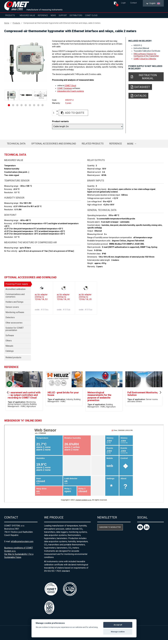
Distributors (76, 15)
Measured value (27, 15)
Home (6, 23)
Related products (93, 143)
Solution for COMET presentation (15, 329)
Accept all (118, 625)
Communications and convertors (15, 295)
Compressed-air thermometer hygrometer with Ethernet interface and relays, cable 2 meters (61, 23)
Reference (43, 15)
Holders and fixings (14, 302)
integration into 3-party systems (70, 91)
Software (10, 335)
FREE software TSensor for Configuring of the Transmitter (146, 55)
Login (123, 3)
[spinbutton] (54, 112)
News (53, 15)
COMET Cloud (91, 15)
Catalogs (10, 351)
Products (10, 15)
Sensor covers (12, 307)
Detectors (10, 317)
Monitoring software (15, 312)
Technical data (16, 143)
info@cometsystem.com (22, 541)
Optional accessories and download (53, 143)
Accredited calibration (15, 289)
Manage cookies (118, 632)
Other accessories (14, 322)
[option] (25, 60)
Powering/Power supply (17, 284)
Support (63, 15)
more (130, 143)
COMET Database (64, 88)
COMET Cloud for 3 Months (145, 59)
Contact (133, 3)
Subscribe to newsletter (110, 527)
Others (9, 340)
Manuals (9, 346)
